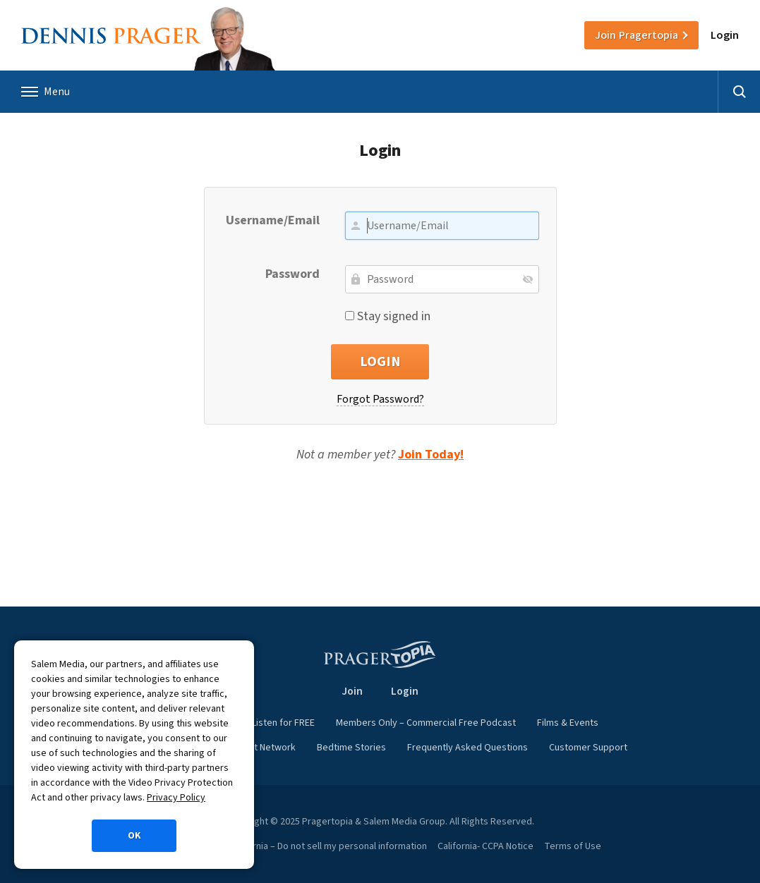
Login (725, 35)
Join (636, 35)
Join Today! (431, 454)
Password (292, 274)
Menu (45, 91)
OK (134, 836)
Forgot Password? (380, 399)
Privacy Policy (176, 798)
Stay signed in (387, 316)
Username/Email (273, 220)
